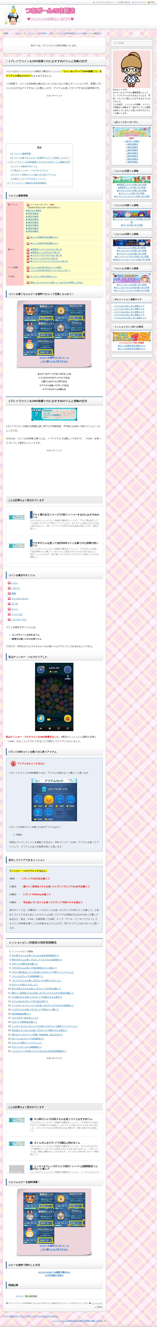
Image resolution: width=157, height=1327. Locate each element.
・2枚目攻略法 (131, 147)
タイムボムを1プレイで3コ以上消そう (30, 1001)
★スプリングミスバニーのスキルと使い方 (49, 261)
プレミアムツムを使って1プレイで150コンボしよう (36, 980)
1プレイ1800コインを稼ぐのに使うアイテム (33, 175)
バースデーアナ (19, 619)
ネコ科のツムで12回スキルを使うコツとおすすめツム (63, 1119)
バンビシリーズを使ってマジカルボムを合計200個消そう (39, 1051)
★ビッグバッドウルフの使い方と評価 (131, 256)
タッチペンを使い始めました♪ (43, 276)
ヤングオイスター (20, 598)
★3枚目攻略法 (32, 219)
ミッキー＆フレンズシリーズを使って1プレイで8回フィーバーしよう (45, 1026)
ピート (15, 609)
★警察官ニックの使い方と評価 (131, 187)
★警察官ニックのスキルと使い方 (45, 252)
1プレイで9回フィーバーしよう (27, 1043)
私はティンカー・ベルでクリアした (29, 170)
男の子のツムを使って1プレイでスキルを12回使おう (37, 960)
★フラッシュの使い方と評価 (131, 193)
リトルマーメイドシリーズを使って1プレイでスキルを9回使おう (43, 1005)
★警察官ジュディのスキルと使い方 (46, 249)
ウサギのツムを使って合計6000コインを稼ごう (34, 968)
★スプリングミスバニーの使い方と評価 (131, 196)
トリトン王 (17, 614)
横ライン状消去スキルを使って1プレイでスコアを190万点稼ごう (43, 993)
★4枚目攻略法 (32, 222)
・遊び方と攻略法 (132, 141)
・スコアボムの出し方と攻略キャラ (128, 315)
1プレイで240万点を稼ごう (25, 964)
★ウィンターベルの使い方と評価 (131, 284)
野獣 (14, 593)
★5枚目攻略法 (32, 225)
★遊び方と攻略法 (33, 210)
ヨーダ (15, 604)
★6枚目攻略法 (32, 228)
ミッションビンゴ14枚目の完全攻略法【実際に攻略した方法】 (78, 1321)
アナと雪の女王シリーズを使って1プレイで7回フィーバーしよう (43, 972)
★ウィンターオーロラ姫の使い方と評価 (131, 287)
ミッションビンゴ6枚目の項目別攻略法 (27, 183)
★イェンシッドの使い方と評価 (131, 248)
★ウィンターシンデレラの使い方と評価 (131, 290)
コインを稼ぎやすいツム (24, 166)
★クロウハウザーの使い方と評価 (131, 190)
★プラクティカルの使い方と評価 (131, 253)
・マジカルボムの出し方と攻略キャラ (129, 318)
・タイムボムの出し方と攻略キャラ (128, 306)
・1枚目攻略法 (131, 144)
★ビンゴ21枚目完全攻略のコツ (44, 243)
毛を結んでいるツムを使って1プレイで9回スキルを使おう (39, 1030)
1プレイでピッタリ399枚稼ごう (27, 1047)
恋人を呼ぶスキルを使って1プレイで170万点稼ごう (36, 989)
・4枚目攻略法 (131, 153)
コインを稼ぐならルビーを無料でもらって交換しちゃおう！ (40, 158)
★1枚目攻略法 (32, 213)
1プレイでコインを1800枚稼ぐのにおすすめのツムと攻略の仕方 (39, 162)
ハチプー (16, 588)
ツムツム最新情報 (20, 153)
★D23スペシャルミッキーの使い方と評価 (131, 259)
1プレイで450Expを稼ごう (24, 1022)
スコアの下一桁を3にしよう (25, 1018)
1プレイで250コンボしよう (25, 984)
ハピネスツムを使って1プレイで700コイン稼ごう (35, 1009)
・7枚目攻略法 (131, 162)
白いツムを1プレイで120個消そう (28, 1038)
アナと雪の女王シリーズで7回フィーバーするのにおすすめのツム (65, 515)
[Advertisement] (54, 116)
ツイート (20, 1296)
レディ (15, 583)
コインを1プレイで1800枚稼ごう (27, 976)
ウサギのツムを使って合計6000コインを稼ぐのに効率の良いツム (65, 544)
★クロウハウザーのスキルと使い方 (46, 255)
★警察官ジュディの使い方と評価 (131, 184)
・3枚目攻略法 (131, 150)
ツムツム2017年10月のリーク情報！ (46, 267)
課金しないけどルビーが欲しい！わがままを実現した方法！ (57, 282)
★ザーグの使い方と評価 (131, 225)
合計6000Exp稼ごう (21, 1014)
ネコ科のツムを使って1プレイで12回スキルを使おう (37, 997)
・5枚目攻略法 (131, 156)
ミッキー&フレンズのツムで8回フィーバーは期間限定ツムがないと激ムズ (65, 1167)
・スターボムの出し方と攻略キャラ (128, 312)
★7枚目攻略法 (32, 231)
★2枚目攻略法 (32, 216)
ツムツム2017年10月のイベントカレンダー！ (50, 270)
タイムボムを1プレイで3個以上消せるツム (57, 1142)
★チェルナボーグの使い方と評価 (131, 250)
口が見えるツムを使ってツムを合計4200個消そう (35, 955)
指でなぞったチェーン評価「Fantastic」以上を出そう (37, 1034)
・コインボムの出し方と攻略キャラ (128, 309)
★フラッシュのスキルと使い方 (44, 258)
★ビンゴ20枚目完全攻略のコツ (44, 237)
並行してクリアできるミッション (28, 179)
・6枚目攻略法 (131, 159)
